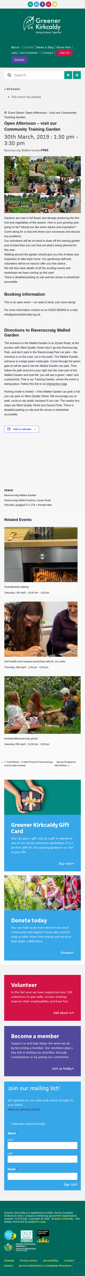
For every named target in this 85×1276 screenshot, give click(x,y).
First (10, 1140)
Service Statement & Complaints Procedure (45, 1265)
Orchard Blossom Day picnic (21, 738)
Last (10, 1153)
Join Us (64, 53)
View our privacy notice (24, 1109)
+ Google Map (44, 504)
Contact (69, 1260)
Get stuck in (64, 1013)
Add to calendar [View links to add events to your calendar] (22, 429)
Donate (67, 953)
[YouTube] (54, 4)
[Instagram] (48, 4)
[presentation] (41, 554)
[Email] (30, 4)
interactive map (56, 383)
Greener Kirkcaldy (42, 23)
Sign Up (69, 1184)
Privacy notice (28, 1260)
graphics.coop (37, 1221)
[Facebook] (42, 4)
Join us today (63, 1068)
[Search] (77, 75)
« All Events (12, 89)
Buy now (66, 863)
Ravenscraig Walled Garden (20, 495)
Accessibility (50, 1260)
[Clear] (68, 75)
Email (12, 1169)
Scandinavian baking (16, 586)
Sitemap (9, 1260)
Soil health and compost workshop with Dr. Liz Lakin (34, 661)
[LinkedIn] (36, 4)
